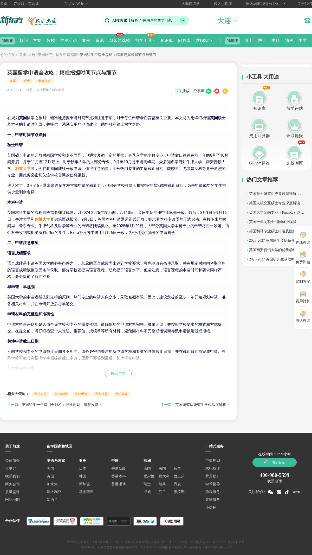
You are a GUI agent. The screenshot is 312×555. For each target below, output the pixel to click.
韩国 (82, 476)
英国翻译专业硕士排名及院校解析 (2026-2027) (276, 233)
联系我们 (12, 476)
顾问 (24, 40)
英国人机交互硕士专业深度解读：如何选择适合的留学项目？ (276, 205)
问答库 (184, 40)
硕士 (248, 40)
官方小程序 (223, 4)
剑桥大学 (42, 219)
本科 (275, 40)
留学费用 (61, 394)
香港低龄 (118, 468)
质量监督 (12, 492)
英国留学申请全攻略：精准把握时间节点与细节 (118, 55)
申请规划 (212, 461)
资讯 (99, 40)
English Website (76, 4)
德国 (147, 468)
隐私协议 (238, 542)
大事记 (10, 468)
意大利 (164, 476)
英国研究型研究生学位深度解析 (200, 405)
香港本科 (118, 476)
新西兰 (52, 500)
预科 (289, 40)
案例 (86, 40)
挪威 (147, 492)
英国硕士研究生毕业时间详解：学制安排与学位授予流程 (276, 195)
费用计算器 (259, 135)
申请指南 (44, 81)
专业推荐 (101, 394)
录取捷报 (294, 135)
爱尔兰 (149, 476)
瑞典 (162, 484)
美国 (50, 468)
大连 (32, 55)
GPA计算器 (259, 163)
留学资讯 (40, 394)
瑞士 (147, 484)
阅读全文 (118, 373)
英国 (13, 81)
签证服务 (212, 500)
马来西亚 (86, 492)
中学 (302, 40)
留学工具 (143, 40)
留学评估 (294, 108)
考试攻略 (121, 394)
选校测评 (294, 163)
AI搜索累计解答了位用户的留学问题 (142, 20)
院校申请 (81, 394)
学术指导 (212, 484)
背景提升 (212, 476)
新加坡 (84, 484)
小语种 (210, 507)
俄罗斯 (179, 492)
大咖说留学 (190, 4)
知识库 (166, 40)
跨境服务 (212, 492)
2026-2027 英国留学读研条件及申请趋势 (277, 242)
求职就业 (204, 40)
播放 (186, 91)
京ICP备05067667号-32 (107, 542)
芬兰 (162, 492)
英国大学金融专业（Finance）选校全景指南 (276, 214)
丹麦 (177, 484)
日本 (82, 468)
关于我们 (304, 4)
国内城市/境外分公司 (263, 4)
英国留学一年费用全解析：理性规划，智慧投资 (60, 405)
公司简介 (12, 461)
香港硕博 (118, 484)
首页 (3, 4)
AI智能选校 (119, 40)
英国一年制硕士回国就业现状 (272, 222)
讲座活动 (68, 40)
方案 (37, 40)
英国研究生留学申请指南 (58, 55)
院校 (51, 40)
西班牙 (179, 476)
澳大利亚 (54, 492)
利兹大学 (23, 168)
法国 (162, 468)
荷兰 (177, 468)
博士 (262, 40)
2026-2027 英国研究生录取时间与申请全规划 (277, 261)
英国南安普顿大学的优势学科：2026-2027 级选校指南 (277, 252)
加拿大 (52, 484)
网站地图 (12, 500)
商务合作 (12, 484)
